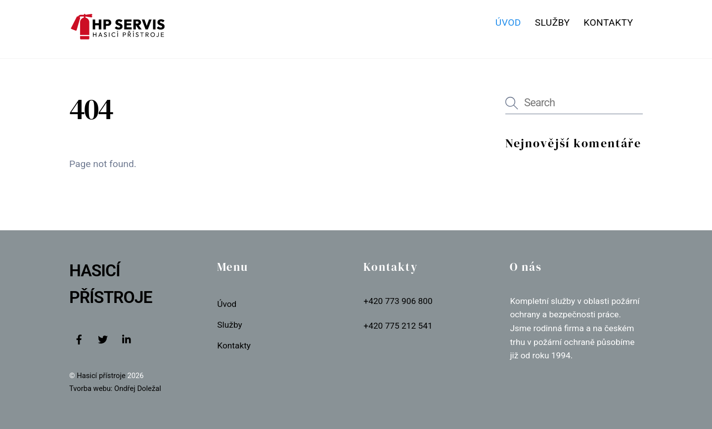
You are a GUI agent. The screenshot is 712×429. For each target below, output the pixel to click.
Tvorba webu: (90, 388)
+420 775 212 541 (397, 326)
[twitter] (103, 338)
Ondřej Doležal (137, 388)
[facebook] (79, 338)
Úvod (508, 22)
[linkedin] (127, 338)
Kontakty (608, 22)
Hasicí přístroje (102, 375)
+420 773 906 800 (397, 301)
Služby (552, 22)
